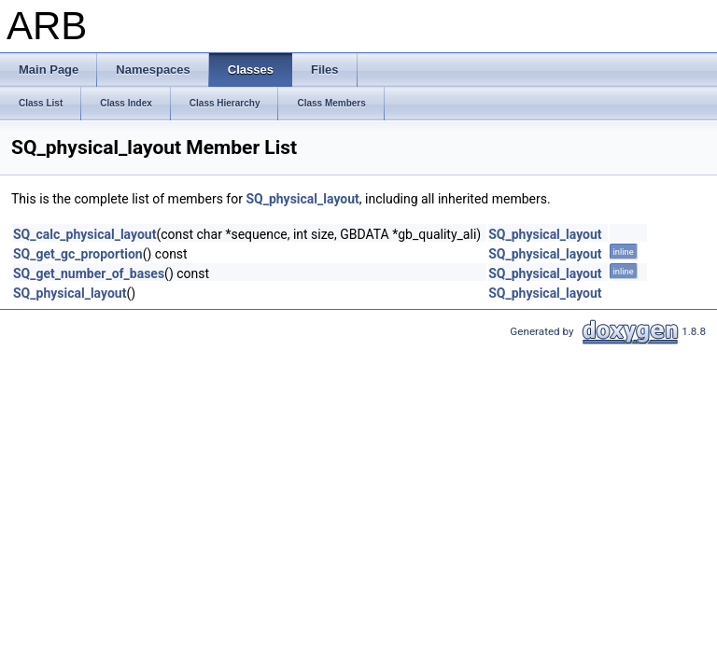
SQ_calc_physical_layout (84, 234)
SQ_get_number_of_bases (88, 273)
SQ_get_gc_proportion (78, 253)
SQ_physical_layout (302, 198)
